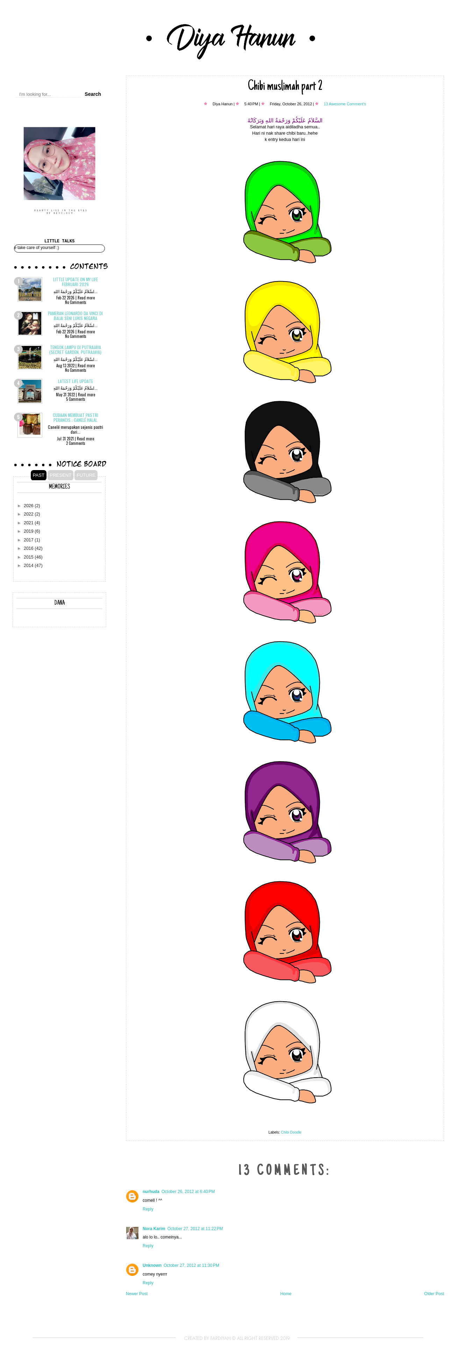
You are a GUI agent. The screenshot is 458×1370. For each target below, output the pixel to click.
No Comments (75, 302)
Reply (148, 1209)
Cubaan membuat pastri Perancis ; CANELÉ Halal (75, 417)
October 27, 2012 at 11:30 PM (191, 1265)
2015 (29, 557)
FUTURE (86, 475)
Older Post (434, 1293)
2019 (29, 531)
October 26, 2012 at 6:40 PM (188, 1191)
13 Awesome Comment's (345, 104)
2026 (29, 505)
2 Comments (75, 443)
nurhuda (151, 1191)
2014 (29, 565)
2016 (29, 548)
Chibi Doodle (291, 1132)
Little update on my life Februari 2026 (75, 281)
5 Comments (75, 399)
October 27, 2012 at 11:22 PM (195, 1228)
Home (286, 1293)
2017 (29, 540)
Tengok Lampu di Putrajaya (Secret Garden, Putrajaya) (75, 349)
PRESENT (60, 475)
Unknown (152, 1265)
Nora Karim (154, 1228)
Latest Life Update (75, 381)
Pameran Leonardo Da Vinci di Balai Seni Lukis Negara (75, 315)
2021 (29, 522)
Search (93, 94)
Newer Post (137, 1293)
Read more (86, 297)
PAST (38, 475)
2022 (29, 514)
